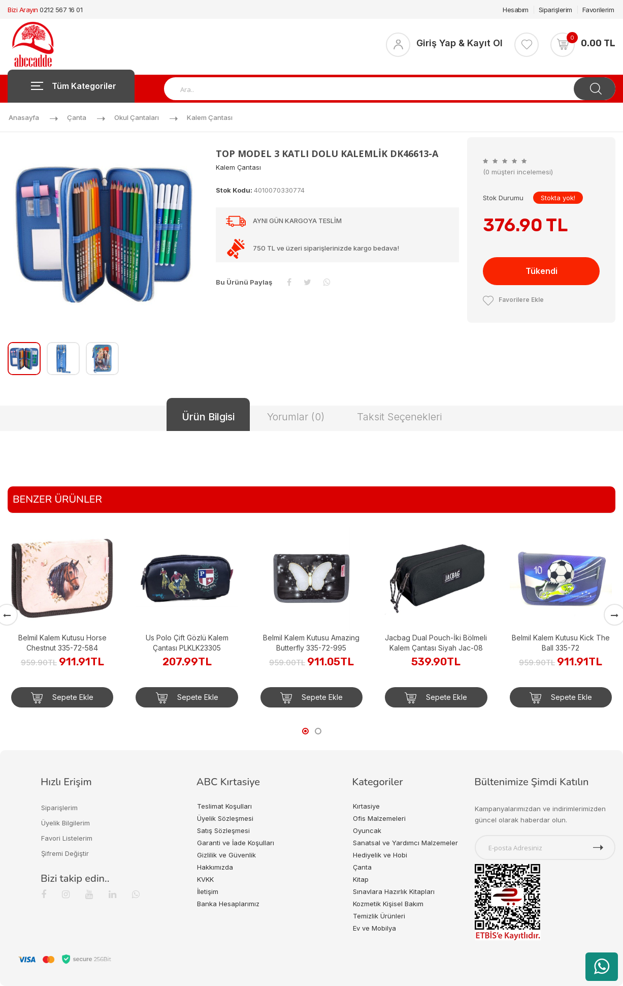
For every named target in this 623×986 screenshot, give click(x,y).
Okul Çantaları (136, 117)
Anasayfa (24, 117)
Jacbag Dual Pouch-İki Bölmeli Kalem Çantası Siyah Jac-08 (436, 642)
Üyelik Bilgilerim (65, 823)
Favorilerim (598, 10)
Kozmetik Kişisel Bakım (388, 904)
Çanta (76, 117)
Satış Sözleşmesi (223, 830)
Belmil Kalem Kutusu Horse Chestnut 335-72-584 (62, 642)
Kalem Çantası (210, 117)
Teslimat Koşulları (224, 806)
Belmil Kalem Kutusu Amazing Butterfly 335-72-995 (311, 642)
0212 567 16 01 (61, 10)
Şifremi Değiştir (65, 853)
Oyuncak (367, 830)
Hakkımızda (215, 867)
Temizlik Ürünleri (379, 916)
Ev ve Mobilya (374, 928)
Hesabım (516, 10)
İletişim (207, 891)
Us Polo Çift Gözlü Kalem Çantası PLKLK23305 (187, 642)
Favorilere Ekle (513, 299)
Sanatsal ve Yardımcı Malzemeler (405, 843)
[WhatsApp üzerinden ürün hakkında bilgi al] (601, 966)
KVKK (205, 879)
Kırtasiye (366, 806)
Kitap (361, 879)
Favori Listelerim (66, 838)
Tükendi (542, 271)
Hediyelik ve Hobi (380, 855)
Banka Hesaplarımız (228, 904)
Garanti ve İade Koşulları (235, 843)
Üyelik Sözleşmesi (225, 818)
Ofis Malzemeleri (379, 818)
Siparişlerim (555, 10)
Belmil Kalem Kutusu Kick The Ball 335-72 (561, 642)
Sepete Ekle (62, 697)
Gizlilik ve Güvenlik (226, 855)
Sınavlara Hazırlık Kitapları (394, 891)
